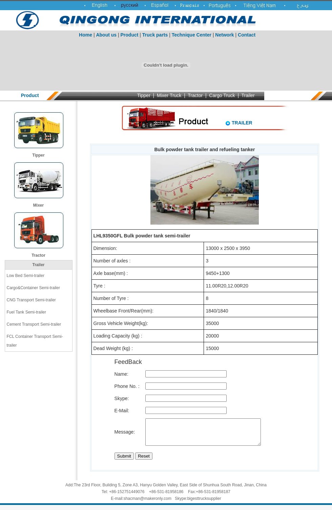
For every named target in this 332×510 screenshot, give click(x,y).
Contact (246, 35)
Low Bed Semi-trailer (25, 275)
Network (224, 35)
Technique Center (191, 35)
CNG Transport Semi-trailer (31, 300)
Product (130, 35)
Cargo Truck (222, 95)
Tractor (195, 95)
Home (85, 35)
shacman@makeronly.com (147, 503)
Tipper (143, 95)
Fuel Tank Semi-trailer (26, 312)
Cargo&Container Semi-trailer (33, 287)
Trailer (248, 95)
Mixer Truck (169, 95)
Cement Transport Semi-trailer (34, 324)
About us (106, 35)
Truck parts (155, 35)
